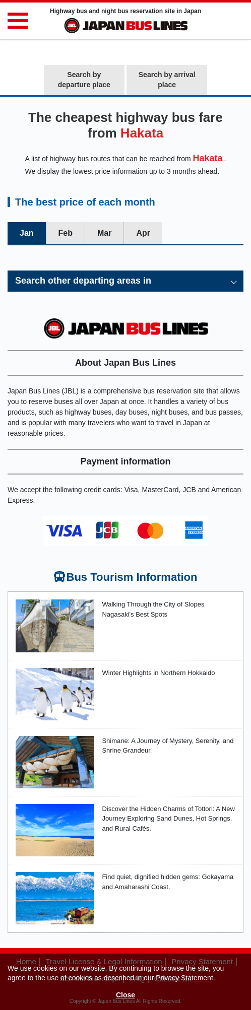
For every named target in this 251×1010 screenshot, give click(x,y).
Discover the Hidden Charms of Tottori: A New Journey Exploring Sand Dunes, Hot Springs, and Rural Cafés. (168, 818)
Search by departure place (84, 80)
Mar (104, 233)
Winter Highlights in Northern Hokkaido (158, 673)
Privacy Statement (184, 978)
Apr (143, 233)
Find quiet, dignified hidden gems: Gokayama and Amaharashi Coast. (167, 882)
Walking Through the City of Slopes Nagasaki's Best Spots (153, 609)
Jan (27, 233)
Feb (65, 233)
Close (125, 995)
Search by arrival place (167, 80)
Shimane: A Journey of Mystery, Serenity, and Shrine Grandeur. (167, 746)
